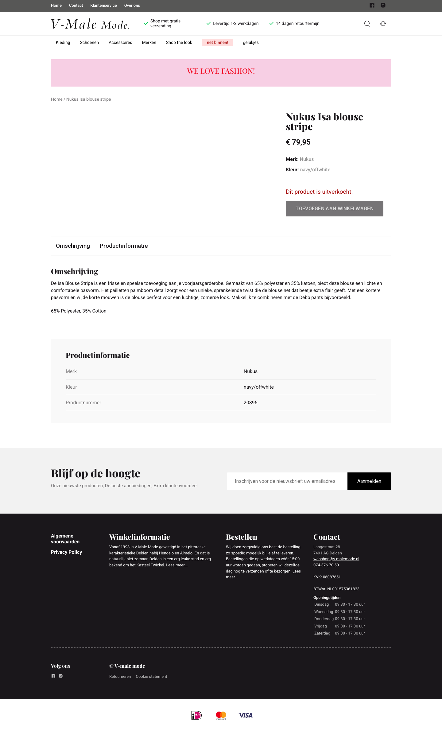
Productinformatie (124, 245)
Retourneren (120, 678)
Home (56, 5)
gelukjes (251, 42)
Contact (76, 5)
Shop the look (179, 42)
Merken (149, 42)
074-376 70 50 (326, 566)
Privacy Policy (66, 553)
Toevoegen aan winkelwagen (335, 209)
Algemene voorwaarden (65, 540)
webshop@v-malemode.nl (336, 560)
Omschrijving (73, 245)
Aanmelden (369, 482)
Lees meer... (177, 566)
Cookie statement (151, 678)
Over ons (132, 5)
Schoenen (89, 42)
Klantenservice (103, 5)
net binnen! (217, 42)
